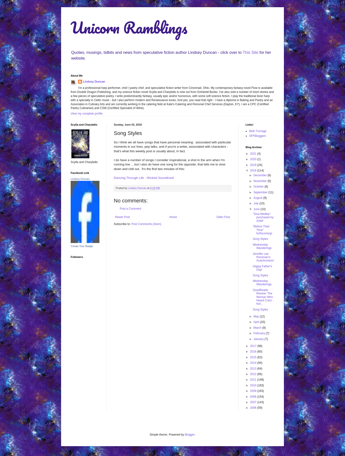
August (258, 198)
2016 (253, 351)
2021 (253, 153)
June (256, 209)
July (256, 203)
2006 (253, 407)
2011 (253, 379)
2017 (253, 346)
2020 (253, 159)
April (256, 322)
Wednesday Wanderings (262, 246)
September (260, 192)
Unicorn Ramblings (129, 27)
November (260, 181)
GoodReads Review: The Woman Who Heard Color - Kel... (263, 297)
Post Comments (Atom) (146, 224)
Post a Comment (130, 208)
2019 (253, 165)
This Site (250, 52)
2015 (253, 357)
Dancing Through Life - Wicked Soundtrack (144, 178)
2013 (253, 368)
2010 (253, 385)
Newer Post (122, 217)
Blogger (190, 434)
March (257, 327)
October (258, 186)
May (256, 316)
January (258, 339)
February (259, 333)
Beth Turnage (257, 131)
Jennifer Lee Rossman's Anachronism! (263, 257)
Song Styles (260, 239)
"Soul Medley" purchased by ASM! (263, 217)
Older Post (223, 217)
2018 (253, 170)
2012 (253, 374)
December (260, 175)
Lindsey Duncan (94, 81)
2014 (253, 363)
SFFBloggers (257, 136)
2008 (253, 396)
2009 (253, 391)
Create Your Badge (82, 246)
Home (173, 217)
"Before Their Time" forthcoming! (262, 230)
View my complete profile (87, 113)
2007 (253, 402)
